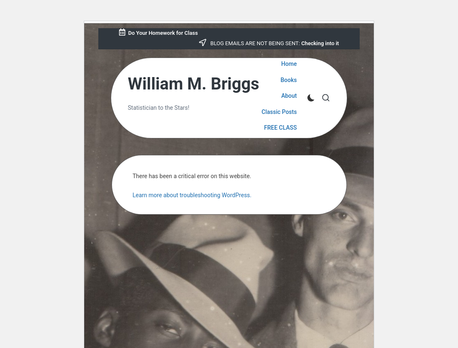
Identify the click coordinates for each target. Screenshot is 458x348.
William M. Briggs (193, 84)
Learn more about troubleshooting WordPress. (192, 195)
